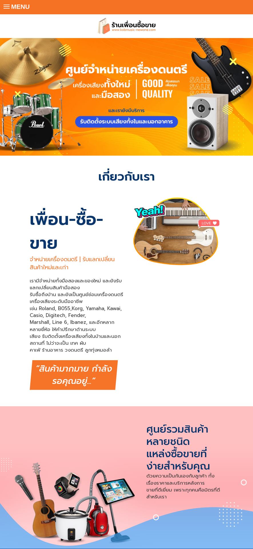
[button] (19, 96)
